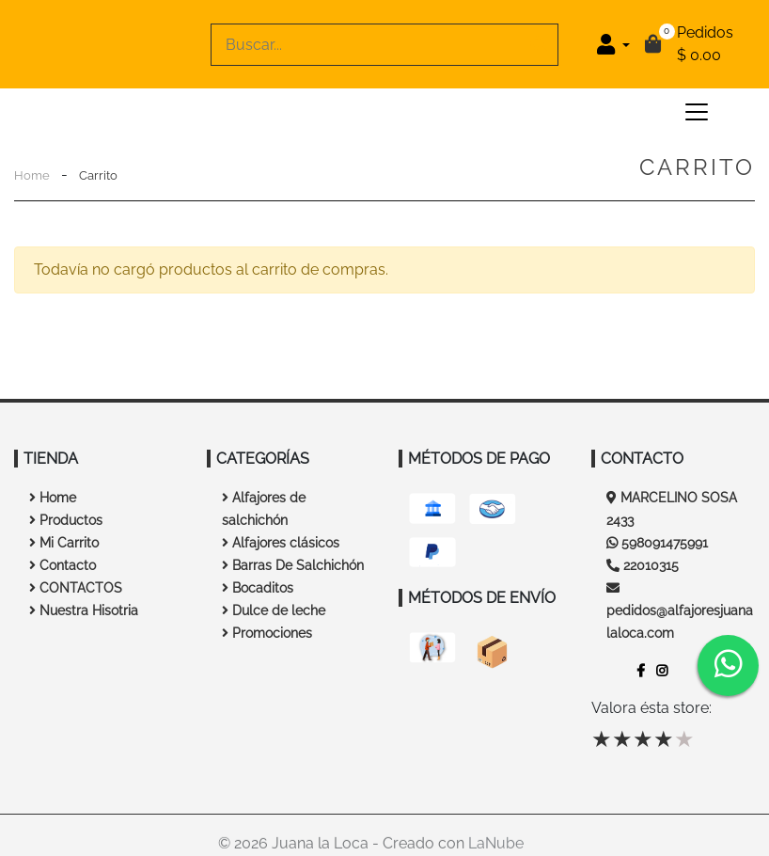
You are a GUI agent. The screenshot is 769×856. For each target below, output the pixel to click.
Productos (65, 520)
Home (32, 175)
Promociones (267, 633)
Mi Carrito (64, 542)
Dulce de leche (273, 610)
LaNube (496, 847)
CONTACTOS (75, 587)
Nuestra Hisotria (83, 610)
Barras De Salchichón (293, 565)
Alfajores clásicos (280, 542)
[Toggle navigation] (696, 112)
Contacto (62, 565)
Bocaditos (257, 587)
